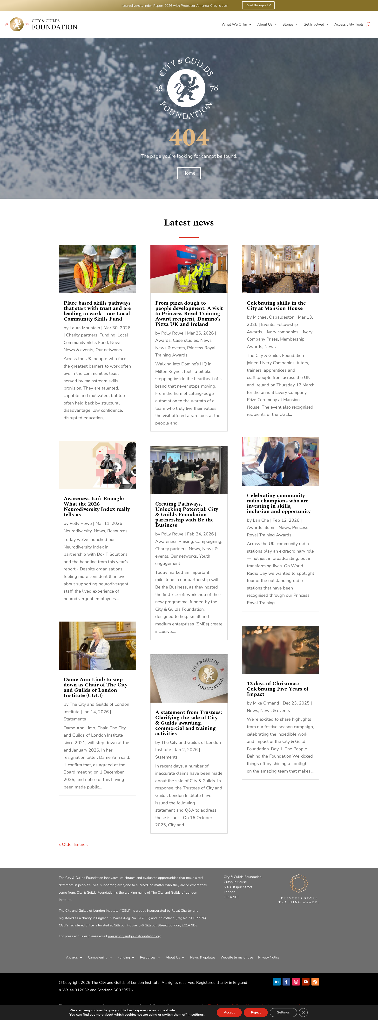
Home (189, 173)
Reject (256, 1012)
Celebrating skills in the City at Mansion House (276, 305)
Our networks (108, 350)
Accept (229, 1012)
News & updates (202, 957)
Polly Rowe (81, 523)
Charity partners (81, 335)
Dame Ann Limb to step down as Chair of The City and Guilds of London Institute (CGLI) (95, 687)
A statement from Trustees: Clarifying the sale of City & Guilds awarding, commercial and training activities (188, 723)
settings (197, 1015)
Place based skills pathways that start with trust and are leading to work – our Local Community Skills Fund (97, 311)
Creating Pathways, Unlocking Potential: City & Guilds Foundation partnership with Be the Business (186, 514)
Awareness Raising (174, 541)
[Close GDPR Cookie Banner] (303, 1012)
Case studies (185, 340)
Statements (75, 719)
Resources (117, 531)
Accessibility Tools (349, 24)
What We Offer (234, 24)
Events (267, 324)
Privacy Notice (268, 957)
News (116, 342)
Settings (283, 1012)
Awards (163, 340)
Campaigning (208, 541)
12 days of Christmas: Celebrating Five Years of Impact (278, 689)
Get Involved (314, 24)
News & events (78, 350)
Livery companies (281, 332)
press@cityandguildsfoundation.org (134, 936)
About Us (264, 24)
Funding (107, 335)
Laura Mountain (85, 328)
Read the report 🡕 (258, 5)
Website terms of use (237, 957)
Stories (288, 24)
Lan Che (261, 520)
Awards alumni (262, 527)
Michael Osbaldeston (273, 317)
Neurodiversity (78, 531)
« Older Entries (73, 844)
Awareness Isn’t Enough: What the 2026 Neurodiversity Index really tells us (97, 507)
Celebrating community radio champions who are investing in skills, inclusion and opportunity (278, 503)
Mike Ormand (266, 703)
